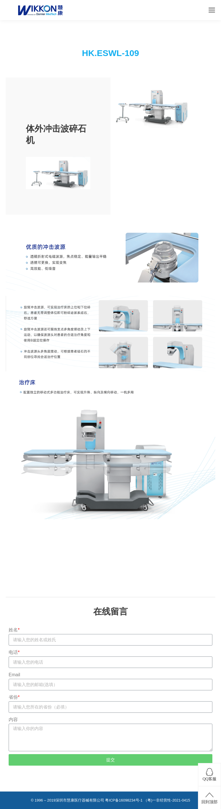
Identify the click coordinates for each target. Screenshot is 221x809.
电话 (14, 652)
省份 (14, 697)
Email (14, 674)
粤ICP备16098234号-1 (123, 800)
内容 (13, 719)
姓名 (14, 629)
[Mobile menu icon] (211, 10)
